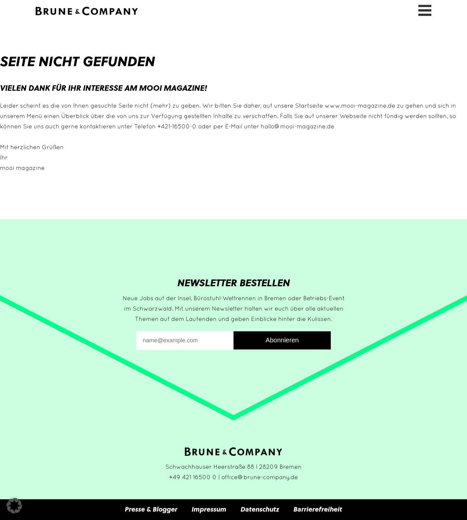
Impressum (209, 509)
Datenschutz (260, 509)
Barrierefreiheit (317, 509)
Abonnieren (282, 340)
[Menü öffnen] (424, 9)
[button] (14, 505)
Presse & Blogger (151, 509)
